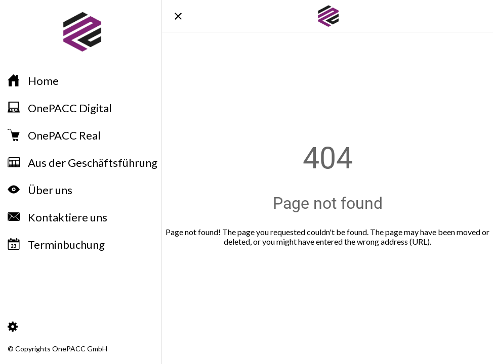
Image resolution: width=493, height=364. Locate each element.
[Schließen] (178, 16)
